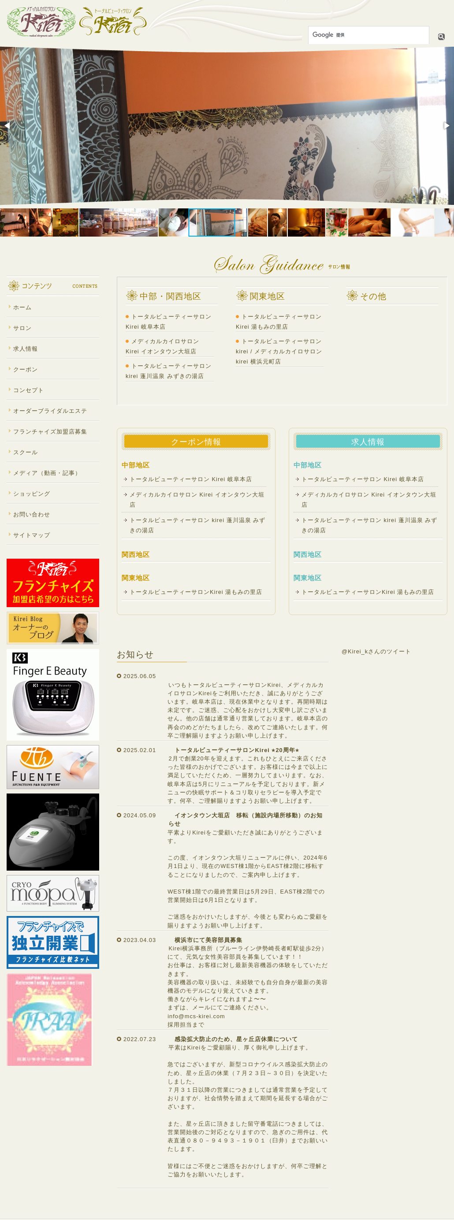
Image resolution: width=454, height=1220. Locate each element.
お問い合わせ (31, 514)
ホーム (22, 307)
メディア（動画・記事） (47, 473)
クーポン (25, 369)
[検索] (368, 35)
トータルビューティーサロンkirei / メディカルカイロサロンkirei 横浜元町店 (279, 351)
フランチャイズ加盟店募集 (50, 431)
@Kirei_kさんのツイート (376, 651)
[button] (8, 126)
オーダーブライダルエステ (50, 411)
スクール (25, 452)
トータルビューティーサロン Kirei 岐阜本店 (194, 479)
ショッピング (31, 493)
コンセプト (28, 390)
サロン (22, 328)
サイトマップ (31, 535)
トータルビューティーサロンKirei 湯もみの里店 (196, 592)
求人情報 (25, 348)
